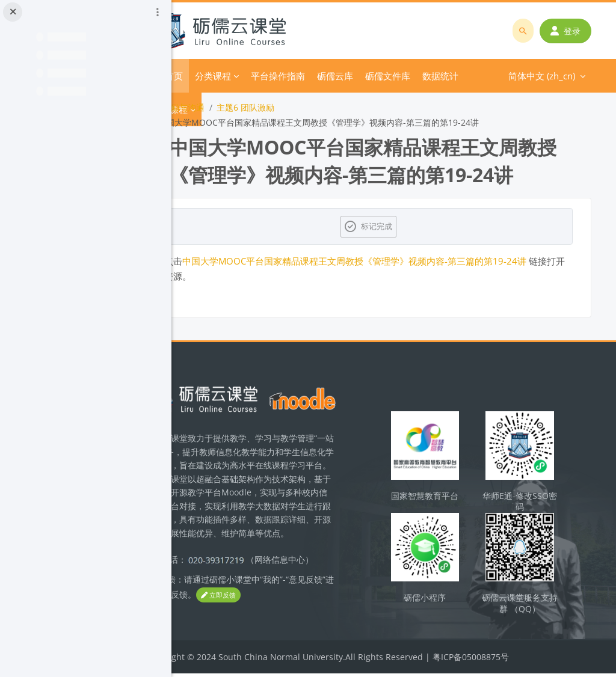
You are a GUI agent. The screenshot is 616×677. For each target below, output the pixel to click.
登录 (568, 31)
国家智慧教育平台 (444, 503)
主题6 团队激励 (293, 107)
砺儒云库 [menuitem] (383, 76)
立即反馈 (294, 611)
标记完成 (401, 226)
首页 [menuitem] (222, 76)
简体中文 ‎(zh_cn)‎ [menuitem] (484, 76)
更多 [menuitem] (422, 76)
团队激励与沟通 (223, 107)
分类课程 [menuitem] (261, 76)
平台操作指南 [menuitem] (326, 76)
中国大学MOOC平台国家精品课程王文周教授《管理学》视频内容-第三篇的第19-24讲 (402, 261)
